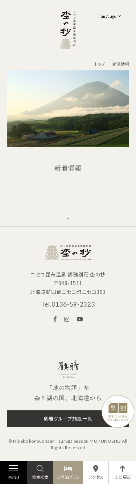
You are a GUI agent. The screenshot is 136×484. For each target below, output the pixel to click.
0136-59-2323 (73, 304)
